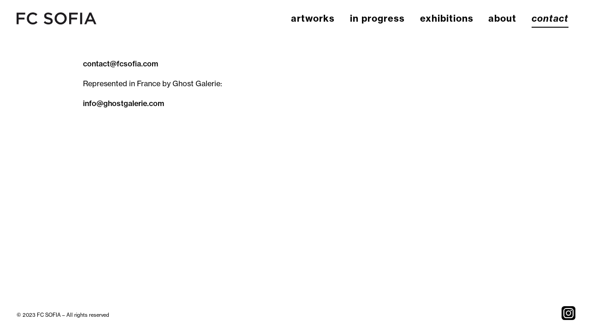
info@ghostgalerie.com (123, 103)
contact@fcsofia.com (120, 63)
